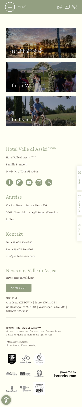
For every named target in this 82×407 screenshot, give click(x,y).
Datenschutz (37, 331)
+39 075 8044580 (22, 242)
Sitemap (47, 334)
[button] (6, 400)
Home (10, 331)
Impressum (21, 331)
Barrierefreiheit (32, 334)
